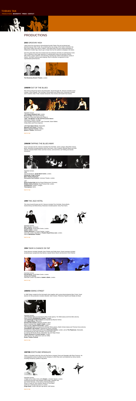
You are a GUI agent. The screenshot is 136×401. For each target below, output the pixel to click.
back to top (27, 133)
